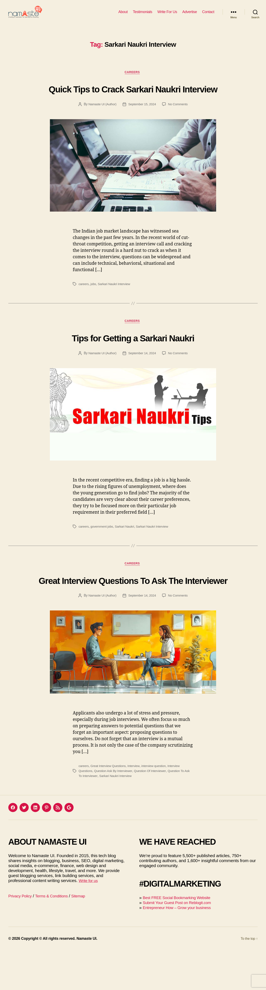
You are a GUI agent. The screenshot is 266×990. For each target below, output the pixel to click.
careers (84, 306)
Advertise (189, 15)
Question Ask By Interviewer (115, 810)
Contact (208, 15)
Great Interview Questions (109, 805)
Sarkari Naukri (126, 549)
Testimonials (142, 15)
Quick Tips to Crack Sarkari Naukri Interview (133, 103)
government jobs (103, 549)
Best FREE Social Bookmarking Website (181, 937)
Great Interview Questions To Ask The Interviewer (133, 611)
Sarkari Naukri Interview (115, 306)
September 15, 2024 (142, 126)
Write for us (89, 920)
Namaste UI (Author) (101, 126)
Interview (136, 805)
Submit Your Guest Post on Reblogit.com (181, 942)
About (123, 15)
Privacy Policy (21, 935)
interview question (157, 805)
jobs (94, 306)
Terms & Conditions (56, 935)
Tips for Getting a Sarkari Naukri (133, 360)
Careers (133, 79)
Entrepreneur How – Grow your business (181, 947)
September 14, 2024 (142, 376)
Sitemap (86, 935)
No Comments (179, 126)
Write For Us (167, 15)
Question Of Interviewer (153, 810)
